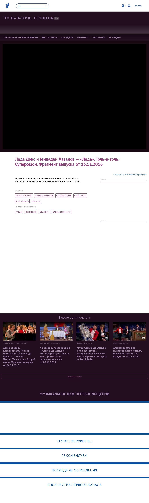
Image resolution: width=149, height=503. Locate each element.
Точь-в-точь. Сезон (28, 18)
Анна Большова (22, 201)
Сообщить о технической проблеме (129, 174)
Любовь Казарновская (44, 195)
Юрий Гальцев (80, 195)
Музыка (19, 212)
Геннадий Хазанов (63, 195)
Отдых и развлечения (61, 212)
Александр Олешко (24, 195)
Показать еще (74, 376)
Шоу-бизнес (44, 212)
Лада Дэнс (36, 201)
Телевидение (30, 212)
